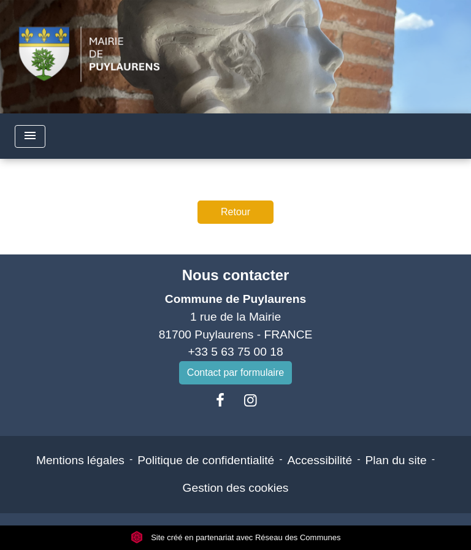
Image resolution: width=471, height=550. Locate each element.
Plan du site (395, 460)
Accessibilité (320, 460)
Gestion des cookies (236, 487)
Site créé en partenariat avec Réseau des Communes (236, 537)
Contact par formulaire (235, 372)
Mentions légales (80, 460)
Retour (235, 212)
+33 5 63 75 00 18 (235, 351)
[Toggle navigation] (30, 136)
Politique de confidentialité (205, 460)
